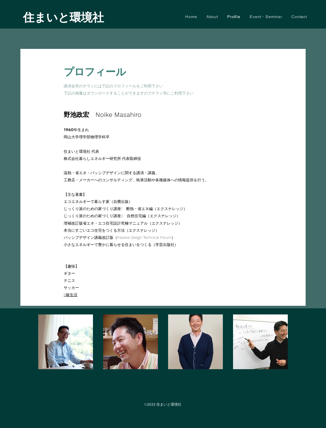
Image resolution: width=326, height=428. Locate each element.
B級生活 (70, 295)
